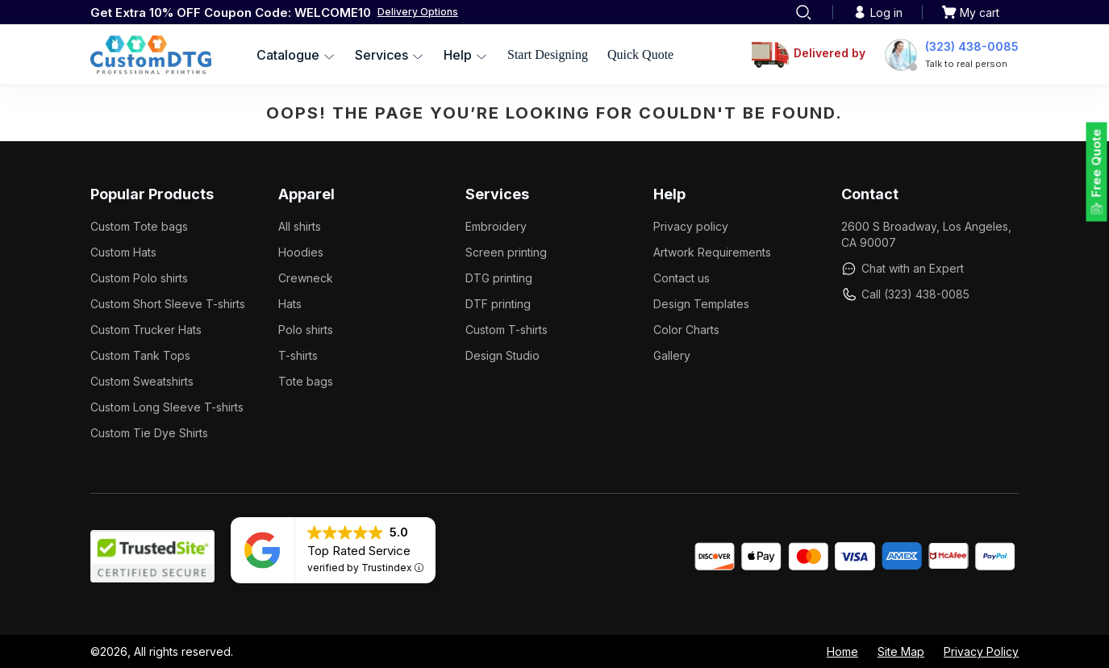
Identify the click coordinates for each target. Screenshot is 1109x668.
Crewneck (305, 278)
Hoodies (300, 252)
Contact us (681, 278)
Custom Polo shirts (139, 278)
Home (842, 651)
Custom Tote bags (139, 226)
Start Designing (547, 54)
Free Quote (1096, 163)
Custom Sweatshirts (142, 381)
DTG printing (498, 278)
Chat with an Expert (902, 269)
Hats (290, 304)
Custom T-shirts (506, 329)
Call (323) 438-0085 (905, 294)
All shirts (299, 226)
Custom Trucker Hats (146, 329)
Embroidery (496, 226)
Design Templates (701, 304)
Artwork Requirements (712, 252)
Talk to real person (966, 63)
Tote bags (305, 381)
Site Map (901, 651)
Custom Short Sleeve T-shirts (167, 304)
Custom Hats (123, 252)
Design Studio (502, 355)
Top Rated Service (359, 550)
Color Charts (686, 329)
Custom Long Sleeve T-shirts (167, 407)
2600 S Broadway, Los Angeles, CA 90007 (926, 234)
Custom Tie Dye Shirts (149, 433)
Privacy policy (690, 226)
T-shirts (298, 355)
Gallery (671, 355)
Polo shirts (305, 329)
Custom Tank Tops (140, 355)
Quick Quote (640, 54)
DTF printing (498, 304)
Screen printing (506, 252)
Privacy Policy (981, 651)
